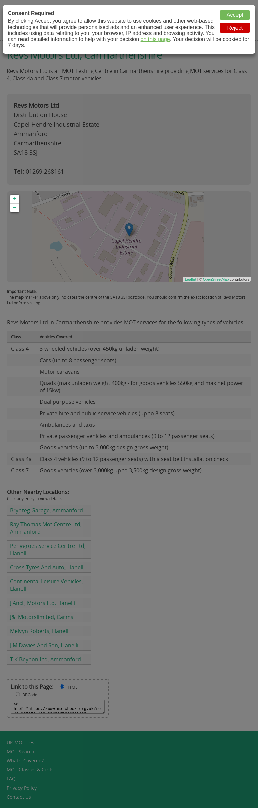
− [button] (15, 208)
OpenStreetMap (216, 279)
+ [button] (15, 199)
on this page (155, 39)
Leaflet (190, 279)
